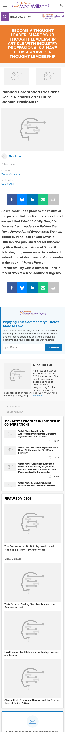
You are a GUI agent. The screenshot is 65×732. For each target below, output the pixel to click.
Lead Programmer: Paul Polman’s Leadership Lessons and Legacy (31, 654)
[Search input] (20, 16)
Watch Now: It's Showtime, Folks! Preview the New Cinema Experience (36, 484)
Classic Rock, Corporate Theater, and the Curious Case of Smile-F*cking (32, 702)
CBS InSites (7, 184)
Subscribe (54, 347)
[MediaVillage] (31, 5)
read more (37, 395)
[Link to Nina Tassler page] (32, 156)
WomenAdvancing (11, 174)
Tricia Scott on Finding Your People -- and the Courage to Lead (29, 606)
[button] (61, 6)
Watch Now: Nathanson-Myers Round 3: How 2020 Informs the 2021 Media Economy (38, 450)
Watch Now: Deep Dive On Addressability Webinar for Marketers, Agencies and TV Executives (37, 434)
